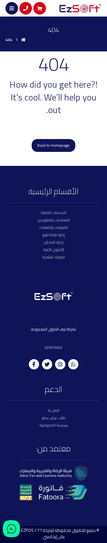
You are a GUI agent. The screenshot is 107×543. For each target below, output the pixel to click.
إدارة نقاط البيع (53, 234)
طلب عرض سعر (53, 417)
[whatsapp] (73, 364)
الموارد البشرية (53, 257)
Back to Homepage (53, 145)
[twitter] (47, 364)
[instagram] (60, 364)
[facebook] (34, 364)
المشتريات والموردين (53, 219)
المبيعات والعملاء (53, 227)
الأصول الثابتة (53, 249)
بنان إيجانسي (53, 536)
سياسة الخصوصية (53, 425)
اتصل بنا (53, 410)
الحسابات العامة (53, 212)
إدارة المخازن (53, 242)
